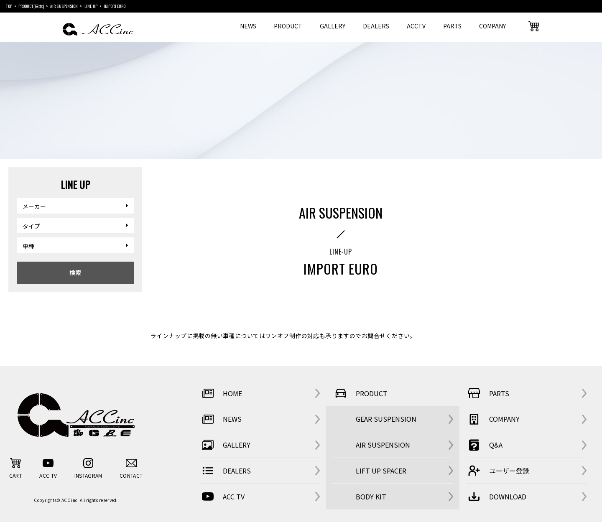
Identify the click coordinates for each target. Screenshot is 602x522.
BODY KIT (371, 496)
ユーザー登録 (497, 470)
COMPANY (492, 26)
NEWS (248, 26)
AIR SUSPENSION (383, 445)
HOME (220, 393)
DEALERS (376, 26)
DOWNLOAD (496, 496)
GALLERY (332, 26)
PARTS (452, 26)
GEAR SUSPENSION (386, 419)
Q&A (484, 445)
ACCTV (416, 26)
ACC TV (222, 496)
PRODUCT (288, 26)
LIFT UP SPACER (381, 471)
